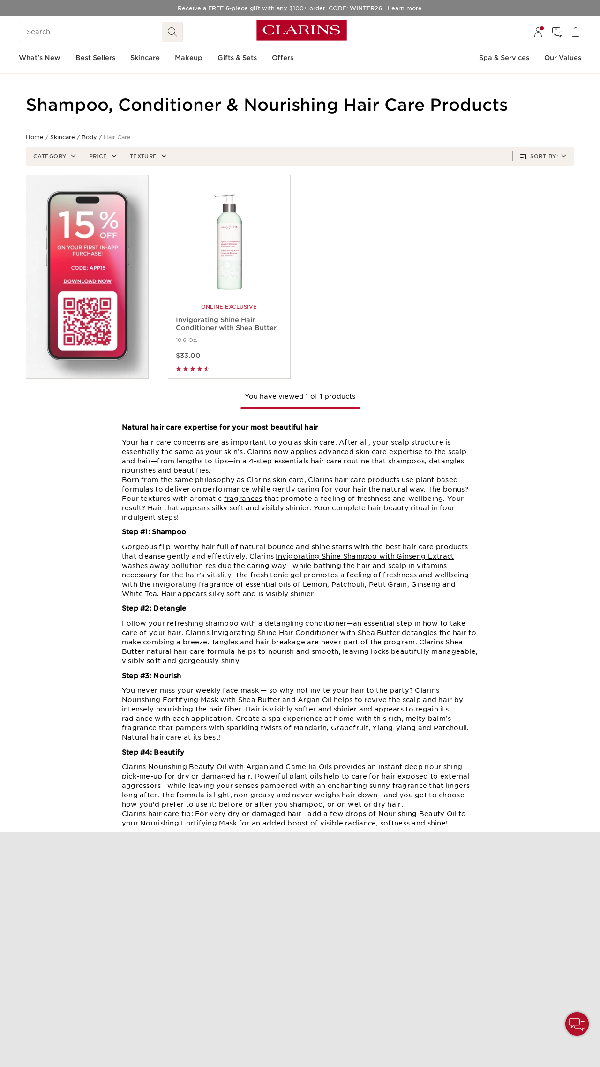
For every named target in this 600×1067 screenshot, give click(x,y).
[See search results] (172, 32)
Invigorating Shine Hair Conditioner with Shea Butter (305, 632)
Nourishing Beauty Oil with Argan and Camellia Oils (240, 767)
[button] (54, 156)
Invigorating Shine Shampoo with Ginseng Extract (365, 556)
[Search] (90, 32)
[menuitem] (538, 32)
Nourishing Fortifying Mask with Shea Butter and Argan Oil (227, 700)
